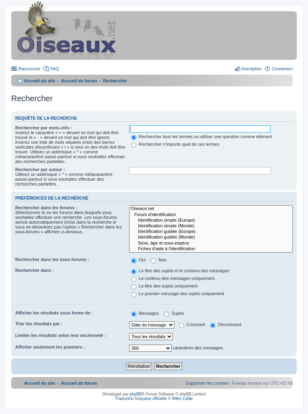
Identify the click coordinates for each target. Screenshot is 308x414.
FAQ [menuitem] (54, 68)
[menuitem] (207, 383)
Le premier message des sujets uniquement (177, 293)
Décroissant (225, 324)
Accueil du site (39, 80)
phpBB (136, 394)
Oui (138, 259)
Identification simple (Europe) (211, 220)
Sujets (174, 313)
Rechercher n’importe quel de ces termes (175, 144)
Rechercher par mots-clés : (43, 127)
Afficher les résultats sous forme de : (54, 312)
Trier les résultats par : (39, 323)
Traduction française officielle (141, 398)
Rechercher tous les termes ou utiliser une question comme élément (201, 136)
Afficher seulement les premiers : (50, 347)
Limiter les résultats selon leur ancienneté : (60, 335)
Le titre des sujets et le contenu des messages (180, 270)
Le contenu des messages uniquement (173, 278)
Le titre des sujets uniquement (164, 285)
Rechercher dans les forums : (46, 207)
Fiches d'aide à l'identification (211, 249)
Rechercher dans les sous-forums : (52, 259)
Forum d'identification (211, 215)
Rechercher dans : (34, 270)
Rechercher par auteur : (40, 169)
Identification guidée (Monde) (211, 237)
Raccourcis (29, 68)
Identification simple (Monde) (211, 226)
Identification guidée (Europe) (211, 232)
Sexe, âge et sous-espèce (211, 243)
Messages (145, 313)
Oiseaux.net (211, 209)
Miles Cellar (182, 398)
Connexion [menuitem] (282, 68)
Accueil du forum (79, 80)
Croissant (192, 324)
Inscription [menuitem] (251, 68)
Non (158, 259)
